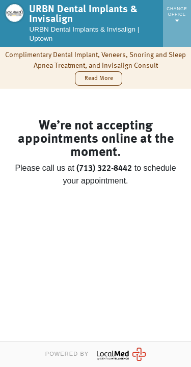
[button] (98, 78)
